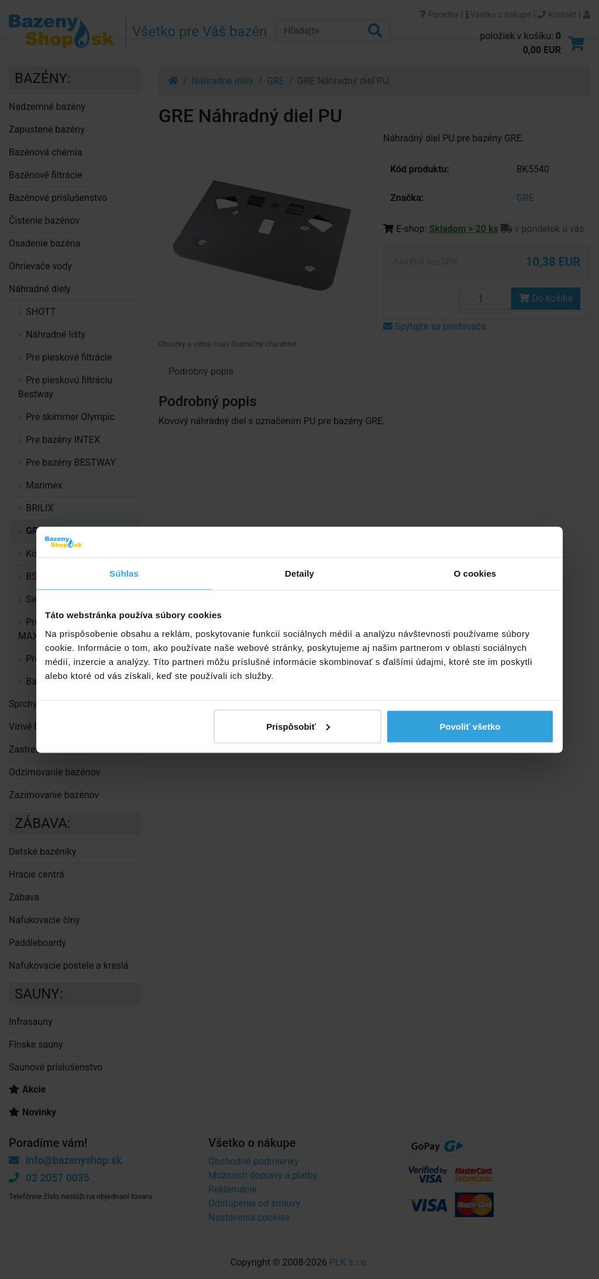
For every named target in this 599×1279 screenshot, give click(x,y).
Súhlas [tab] (124, 573)
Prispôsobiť (298, 726)
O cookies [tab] (475, 573)
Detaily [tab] (299, 573)
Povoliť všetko (470, 726)
